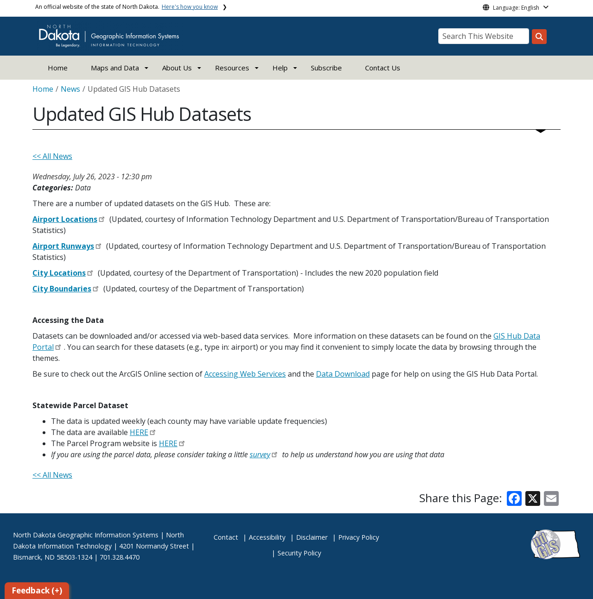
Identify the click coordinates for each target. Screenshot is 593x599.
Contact (226, 537)
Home (58, 67)
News (70, 89)
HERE (139, 432)
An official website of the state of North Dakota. (126, 7)
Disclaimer (312, 537)
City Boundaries (61, 289)
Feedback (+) (37, 590)
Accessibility (267, 537)
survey (260, 454)
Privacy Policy (358, 537)
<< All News (52, 156)
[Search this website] (539, 36)
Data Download (343, 374)
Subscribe (326, 67)
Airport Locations (64, 219)
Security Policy (299, 553)
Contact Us (382, 67)
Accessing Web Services (245, 374)
